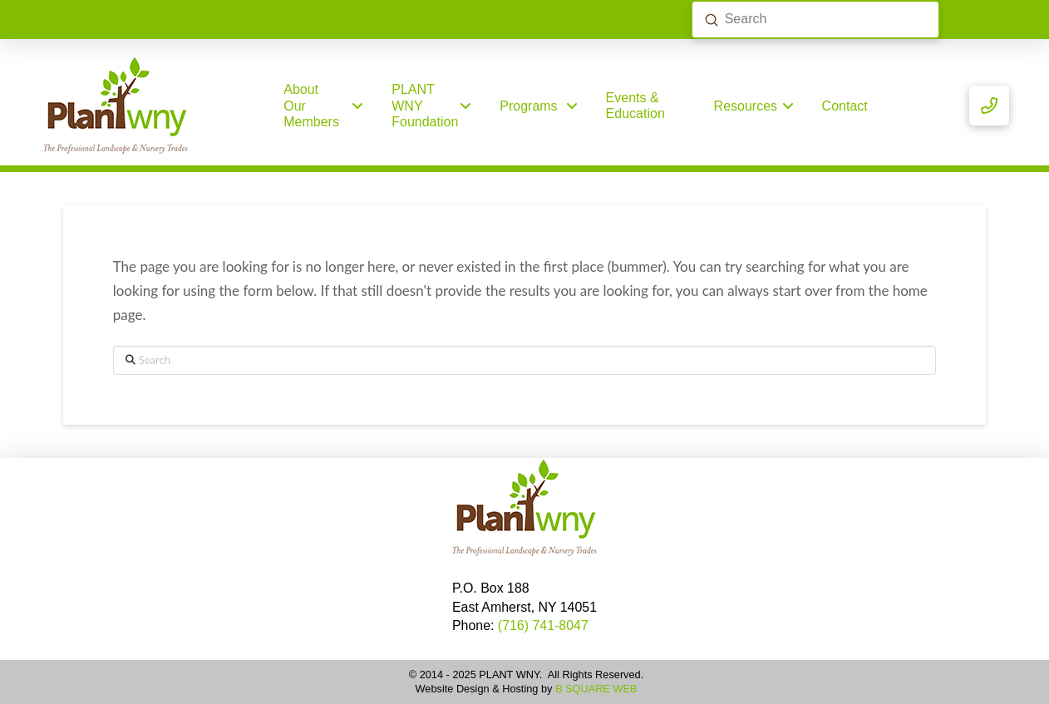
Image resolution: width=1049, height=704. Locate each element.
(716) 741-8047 (543, 625)
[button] (989, 106)
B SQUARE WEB (596, 688)
